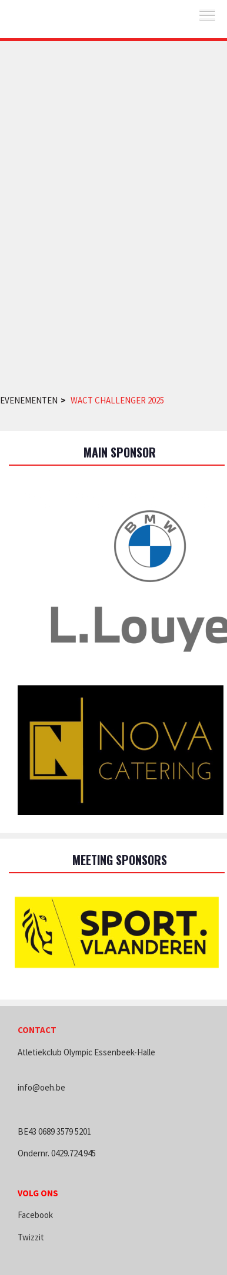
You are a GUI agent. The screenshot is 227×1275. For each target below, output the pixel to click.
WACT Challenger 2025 (117, 400)
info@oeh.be (41, 1087)
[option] (117, 932)
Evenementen (29, 400)
